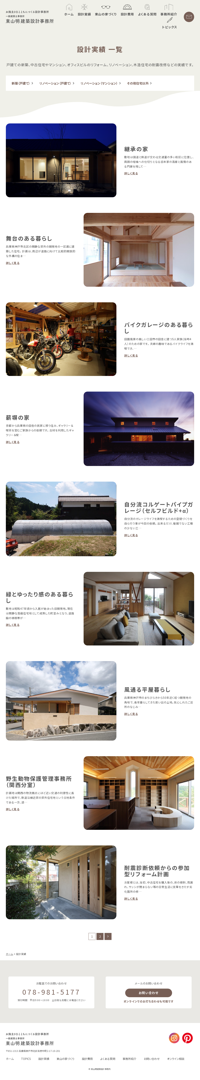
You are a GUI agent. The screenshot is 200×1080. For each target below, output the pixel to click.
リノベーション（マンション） (99, 83)
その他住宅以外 (138, 83)
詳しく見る (131, 173)
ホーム (10, 1059)
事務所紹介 (129, 1059)
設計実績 (43, 1059)
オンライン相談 (175, 1059)
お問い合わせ (149, 992)
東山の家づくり (65, 1059)
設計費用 (87, 1059)
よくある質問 (107, 1059)
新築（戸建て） (21, 83)
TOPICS (26, 1059)
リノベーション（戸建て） (55, 83)
